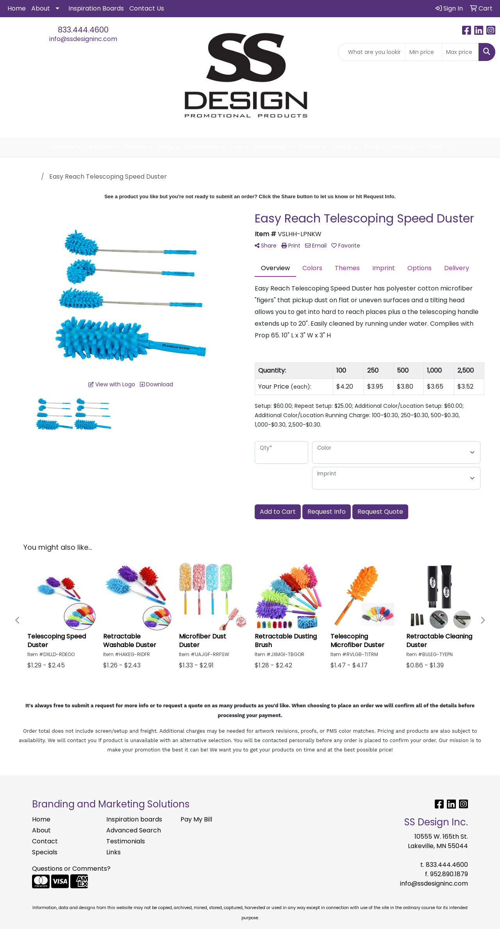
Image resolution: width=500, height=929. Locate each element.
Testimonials (125, 841)
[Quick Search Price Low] (423, 52)
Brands (135, 146)
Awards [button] (99, 146)
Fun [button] (236, 146)
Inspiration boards (134, 819)
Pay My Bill (196, 819)
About (40, 8)
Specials (44, 852)
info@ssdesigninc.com (83, 38)
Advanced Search (133, 830)
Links (113, 852)
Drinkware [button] (202, 146)
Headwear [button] (270, 146)
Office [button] (341, 146)
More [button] (435, 146)
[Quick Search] (371, 52)
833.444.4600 (83, 29)
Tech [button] (372, 146)
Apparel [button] (62, 146)
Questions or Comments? (71, 868)
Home (16, 8)
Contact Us (146, 8)
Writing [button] (403, 146)
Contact (45, 841)
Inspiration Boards (96, 8)
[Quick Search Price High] (460, 52)
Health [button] (309, 146)
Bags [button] (166, 146)
